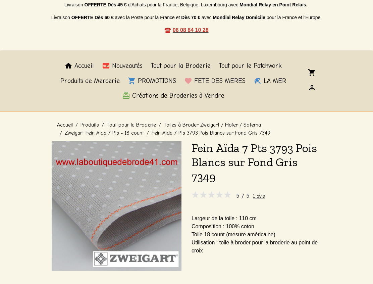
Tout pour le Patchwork (250, 65)
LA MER (270, 81)
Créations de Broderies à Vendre (173, 96)
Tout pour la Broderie (181, 65)
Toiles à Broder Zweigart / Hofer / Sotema (212, 125)
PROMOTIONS (152, 81)
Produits (90, 125)
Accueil (79, 66)
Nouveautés (122, 66)
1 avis (259, 196)
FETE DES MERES (215, 81)
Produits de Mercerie (90, 81)
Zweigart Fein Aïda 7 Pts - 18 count (104, 133)
